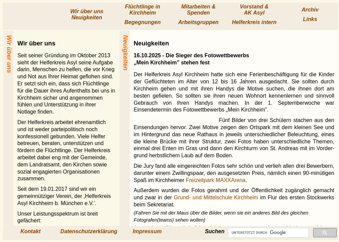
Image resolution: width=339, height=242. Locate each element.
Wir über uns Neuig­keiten (86, 14)
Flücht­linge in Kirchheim (142, 10)
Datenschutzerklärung (88, 231)
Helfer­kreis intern (254, 22)
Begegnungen (142, 22)
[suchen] (268, 233)
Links (310, 19)
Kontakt (30, 231)
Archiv (310, 10)
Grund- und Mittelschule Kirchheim (216, 197)
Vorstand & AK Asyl (254, 10)
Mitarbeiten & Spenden (198, 10)
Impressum (147, 231)
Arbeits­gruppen (198, 22)
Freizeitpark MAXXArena (215, 180)
